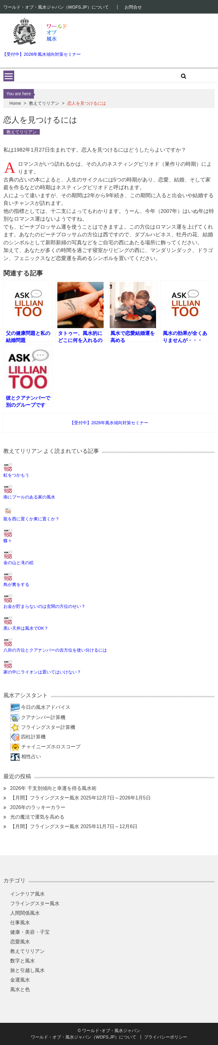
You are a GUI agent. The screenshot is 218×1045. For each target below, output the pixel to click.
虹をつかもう (16, 475)
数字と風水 (22, 960)
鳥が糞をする (16, 584)
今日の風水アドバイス (45, 707)
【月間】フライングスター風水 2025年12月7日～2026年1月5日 (80, 797)
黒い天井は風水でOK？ (25, 628)
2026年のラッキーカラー (38, 807)
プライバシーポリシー (165, 1037)
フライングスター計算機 (48, 727)
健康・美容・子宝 (30, 932)
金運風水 (20, 979)
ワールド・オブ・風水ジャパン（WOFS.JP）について (56, 7)
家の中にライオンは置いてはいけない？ (42, 671)
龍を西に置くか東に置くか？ (31, 518)
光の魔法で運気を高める (37, 816)
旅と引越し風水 (27, 970)
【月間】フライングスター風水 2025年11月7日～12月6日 (74, 826)
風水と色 (20, 989)
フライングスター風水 (35, 903)
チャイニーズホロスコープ (50, 746)
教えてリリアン (44, 103)
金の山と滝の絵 (18, 562)
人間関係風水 (25, 913)
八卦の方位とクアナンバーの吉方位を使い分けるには (55, 650)
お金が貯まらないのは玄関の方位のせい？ (44, 606)
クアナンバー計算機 (43, 717)
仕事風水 (20, 922)
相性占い (31, 756)
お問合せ (133, 7)
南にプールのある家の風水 (29, 496)
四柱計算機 (33, 736)
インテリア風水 (27, 894)
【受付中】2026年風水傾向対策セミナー (41, 54)
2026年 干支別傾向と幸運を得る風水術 (53, 788)
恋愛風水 (20, 941)
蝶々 (7, 540)
